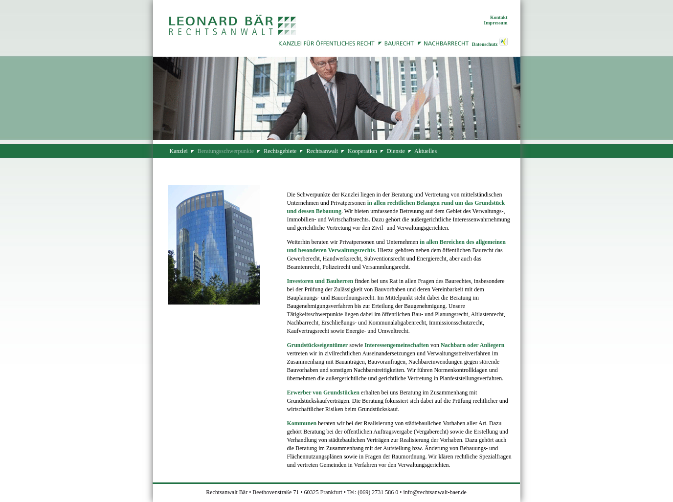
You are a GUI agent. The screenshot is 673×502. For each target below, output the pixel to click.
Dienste (396, 151)
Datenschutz (485, 44)
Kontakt (499, 17)
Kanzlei (179, 151)
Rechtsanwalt (322, 151)
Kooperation (362, 151)
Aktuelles (425, 151)
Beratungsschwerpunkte (226, 151)
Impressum (495, 22)
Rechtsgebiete (280, 151)
